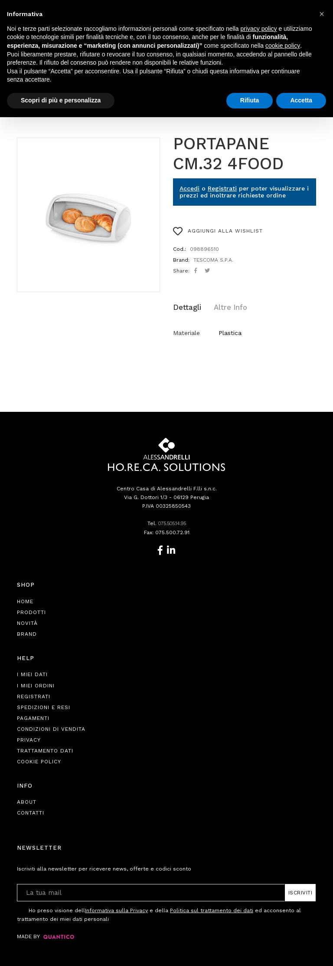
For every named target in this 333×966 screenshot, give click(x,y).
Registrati (222, 188)
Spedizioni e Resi (43, 706)
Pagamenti (33, 717)
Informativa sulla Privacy (116, 909)
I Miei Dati (32, 673)
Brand (27, 633)
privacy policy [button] (259, 28)
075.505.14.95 (172, 522)
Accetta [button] (301, 100)
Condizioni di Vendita (51, 728)
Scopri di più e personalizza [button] (61, 100)
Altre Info (225, 306)
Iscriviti (300, 891)
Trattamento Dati (45, 749)
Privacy (29, 739)
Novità (27, 622)
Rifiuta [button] (249, 100)
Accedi (189, 188)
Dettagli (186, 306)
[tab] (191, 307)
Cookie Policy (39, 760)
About (26, 801)
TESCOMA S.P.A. (213, 260)
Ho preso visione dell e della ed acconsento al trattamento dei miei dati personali (159, 913)
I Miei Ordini (36, 684)
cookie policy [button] (282, 45)
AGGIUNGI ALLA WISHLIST (218, 231)
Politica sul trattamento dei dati (211, 909)
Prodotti (31, 611)
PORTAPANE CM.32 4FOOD (228, 153)
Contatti (30, 812)
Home (25, 600)
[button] (322, 14)
